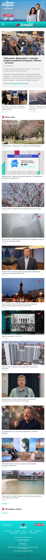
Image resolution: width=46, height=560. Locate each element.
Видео (24, 531)
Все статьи (5, 513)
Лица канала (23, 533)
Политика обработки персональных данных (23, 550)
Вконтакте (36, 524)
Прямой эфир (36, 25)
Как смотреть (38, 531)
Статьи (30, 531)
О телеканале (7, 531)
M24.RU (22, 554)
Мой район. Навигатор (19, 83)
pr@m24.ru (24, 544)
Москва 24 (16, 554)
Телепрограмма (13, 533)
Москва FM (37, 554)
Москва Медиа (9, 554)
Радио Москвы (20, 556)
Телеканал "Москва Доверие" (24, 24)
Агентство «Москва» (29, 554)
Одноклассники (39, 524)
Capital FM (27, 556)
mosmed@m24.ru (25, 548)
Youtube (43, 524)
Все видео (4, 503)
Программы (17, 531)
